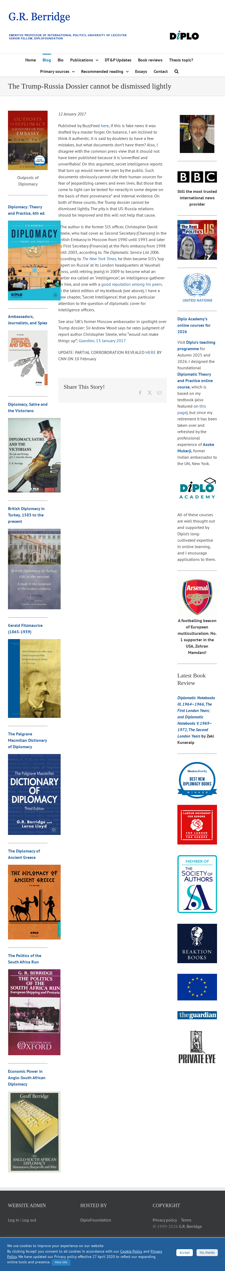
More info (61, 1262)
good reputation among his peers (131, 284)
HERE (150, 352)
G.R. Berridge (190, 1226)
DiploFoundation (95, 1220)
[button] (176, 71)
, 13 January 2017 (102, 340)
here (105, 125)
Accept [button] (185, 1252)
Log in (13, 1220)
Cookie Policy (131, 1251)
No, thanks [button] (207, 1252)
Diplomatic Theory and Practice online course (195, 380)
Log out (29, 1220)
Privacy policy (165, 1220)
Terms (186, 1220)
